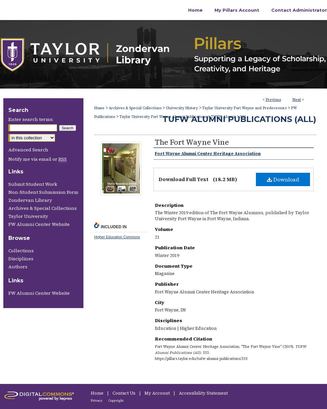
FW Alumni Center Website (39, 224)
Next (296, 99)
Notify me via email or (37, 159)
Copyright (116, 400)
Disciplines (20, 258)
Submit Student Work (32, 184)
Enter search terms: (30, 119)
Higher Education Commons (117, 237)
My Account (157, 393)
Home (99, 108)
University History (182, 108)
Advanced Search (28, 149)
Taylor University (28, 216)
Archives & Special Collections (135, 108)
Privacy (97, 400)
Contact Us (124, 393)
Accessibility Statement (203, 393)
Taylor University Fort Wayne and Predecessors (244, 108)
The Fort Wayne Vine (192, 142)
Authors (17, 266)
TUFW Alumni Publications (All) (239, 119)
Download (283, 179)
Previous (273, 99)
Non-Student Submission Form (43, 192)
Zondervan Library (30, 200)
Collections (21, 250)
